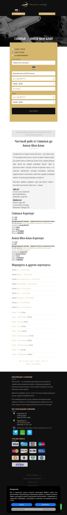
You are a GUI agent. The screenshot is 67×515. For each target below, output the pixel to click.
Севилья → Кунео (16, 326)
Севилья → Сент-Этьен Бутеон (19, 317)
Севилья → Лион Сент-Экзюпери (20, 345)
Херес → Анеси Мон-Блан (23, 270)
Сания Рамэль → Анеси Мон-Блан (25, 298)
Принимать (45, 504)
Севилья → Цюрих (16, 331)
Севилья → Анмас (16, 312)
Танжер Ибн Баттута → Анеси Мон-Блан (27, 284)
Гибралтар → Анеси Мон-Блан (24, 274)
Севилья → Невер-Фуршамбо (19, 354)
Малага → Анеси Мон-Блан (24, 288)
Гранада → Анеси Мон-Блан (24, 307)
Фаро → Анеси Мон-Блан (23, 293)
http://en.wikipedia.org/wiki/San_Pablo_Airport (37, 223)
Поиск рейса (48, 14)
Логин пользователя (32, 475)
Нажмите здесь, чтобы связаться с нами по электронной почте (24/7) (34, 428)
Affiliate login (32, 482)
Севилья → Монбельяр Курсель (20, 336)
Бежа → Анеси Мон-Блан (23, 303)
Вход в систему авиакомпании (32, 479)
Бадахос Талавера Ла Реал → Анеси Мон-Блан (28, 279)
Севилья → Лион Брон (17, 322)
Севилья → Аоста (16, 350)
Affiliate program (32, 486)
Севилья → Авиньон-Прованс (19, 340)
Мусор (21, 504)
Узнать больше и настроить (33, 509)
